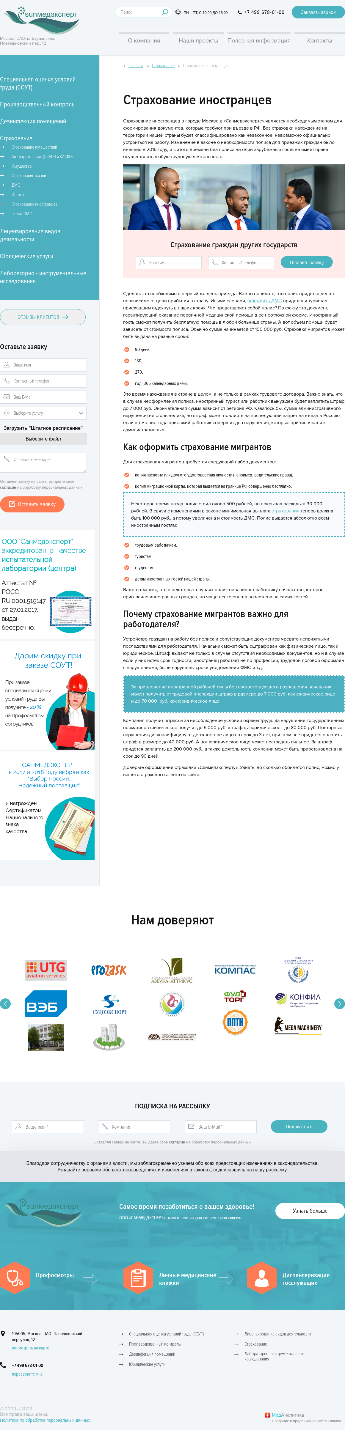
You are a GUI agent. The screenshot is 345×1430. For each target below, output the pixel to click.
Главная (135, 66)
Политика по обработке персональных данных (45, 1420)
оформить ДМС (264, 300)
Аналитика (308, 1418)
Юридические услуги (26, 256)
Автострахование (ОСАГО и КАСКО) (42, 157)
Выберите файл (43, 438)
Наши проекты (198, 40)
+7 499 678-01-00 (264, 12)
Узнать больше (310, 1211)
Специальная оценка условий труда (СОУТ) (38, 83)
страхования (285, 510)
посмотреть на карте (30, 1348)
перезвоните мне (27, 1374)
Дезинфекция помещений (33, 121)
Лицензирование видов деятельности (30, 235)
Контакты (319, 40)
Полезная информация (259, 40)
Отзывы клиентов (43, 317)
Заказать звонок (318, 12)
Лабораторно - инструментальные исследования (43, 277)
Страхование (16, 138)
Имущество (22, 166)
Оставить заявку (32, 504)
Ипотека (19, 195)
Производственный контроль (37, 104)
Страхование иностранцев (34, 204)
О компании (144, 40)
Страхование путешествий (34, 147)
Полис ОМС (22, 214)
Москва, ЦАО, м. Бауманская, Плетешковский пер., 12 (27, 41)
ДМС (16, 185)
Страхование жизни (29, 176)
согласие (8, 487)
